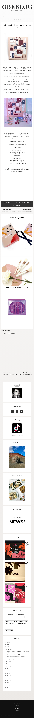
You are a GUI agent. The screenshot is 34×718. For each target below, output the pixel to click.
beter (12, 198)
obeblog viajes (9, 630)
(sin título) (26, 585)
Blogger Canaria (9, 616)
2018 (8, 675)
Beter (11, 67)
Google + (18, 205)
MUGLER (21, 621)
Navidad (27, 198)
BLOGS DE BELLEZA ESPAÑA (11, 614)
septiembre (10, 659)
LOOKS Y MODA (9, 621)
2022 (8, 668)
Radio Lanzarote (9, 625)
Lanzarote (16, 621)
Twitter (17, 202)
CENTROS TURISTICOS (19, 616)
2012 (8, 685)
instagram (17, 705)
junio (9, 661)
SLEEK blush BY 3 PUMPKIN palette (27, 545)
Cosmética (13, 619)
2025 (8, 644)
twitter (17, 708)
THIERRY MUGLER (18, 625)
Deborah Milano (20, 619)
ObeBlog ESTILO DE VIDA (11, 623)
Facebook (8, 202)
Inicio (17, 376)
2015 (8, 680)
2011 (7, 687)
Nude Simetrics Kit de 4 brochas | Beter (17, 287)
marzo (9, 664)
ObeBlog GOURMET (22, 623)
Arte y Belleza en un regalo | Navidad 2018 (17, 252)
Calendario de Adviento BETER (13, 654)
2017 (8, 677)
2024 (8, 646)
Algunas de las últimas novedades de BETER (17, 323)
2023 (8, 647)
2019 (8, 673)
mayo (9, 663)
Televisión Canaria (10, 628)
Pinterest (27, 202)
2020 (8, 671)
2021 (8, 670)
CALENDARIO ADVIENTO (19, 198)
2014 (8, 682)
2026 (8, 642)
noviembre (10, 649)
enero (9, 666)
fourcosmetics (19, 628)
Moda (26, 621)
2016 (8, 678)
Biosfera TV (21, 614)
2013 (8, 684)
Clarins (7, 619)
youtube (17, 710)
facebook (17, 706)
